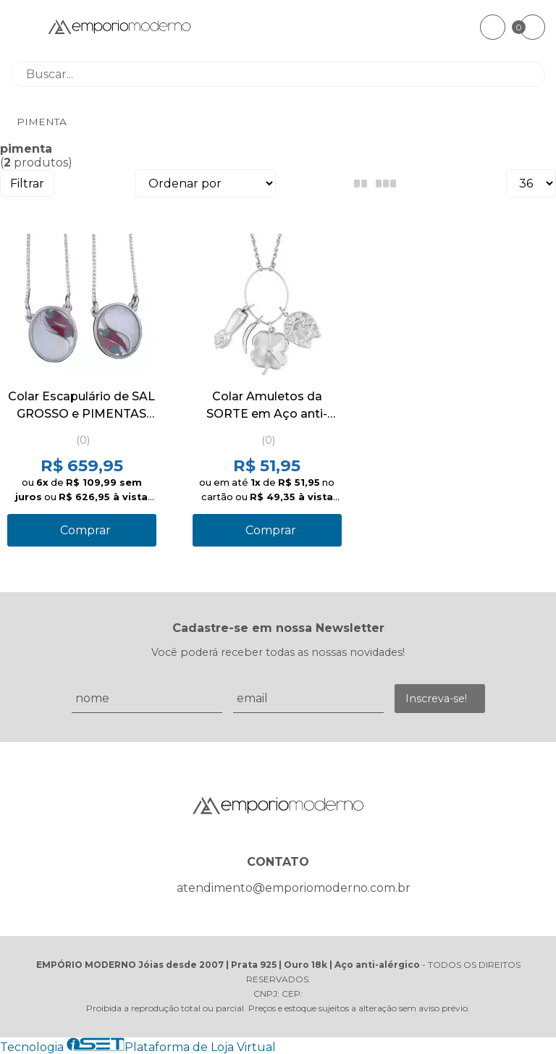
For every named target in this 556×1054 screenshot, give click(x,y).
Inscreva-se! (436, 698)
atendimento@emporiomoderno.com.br (293, 888)
